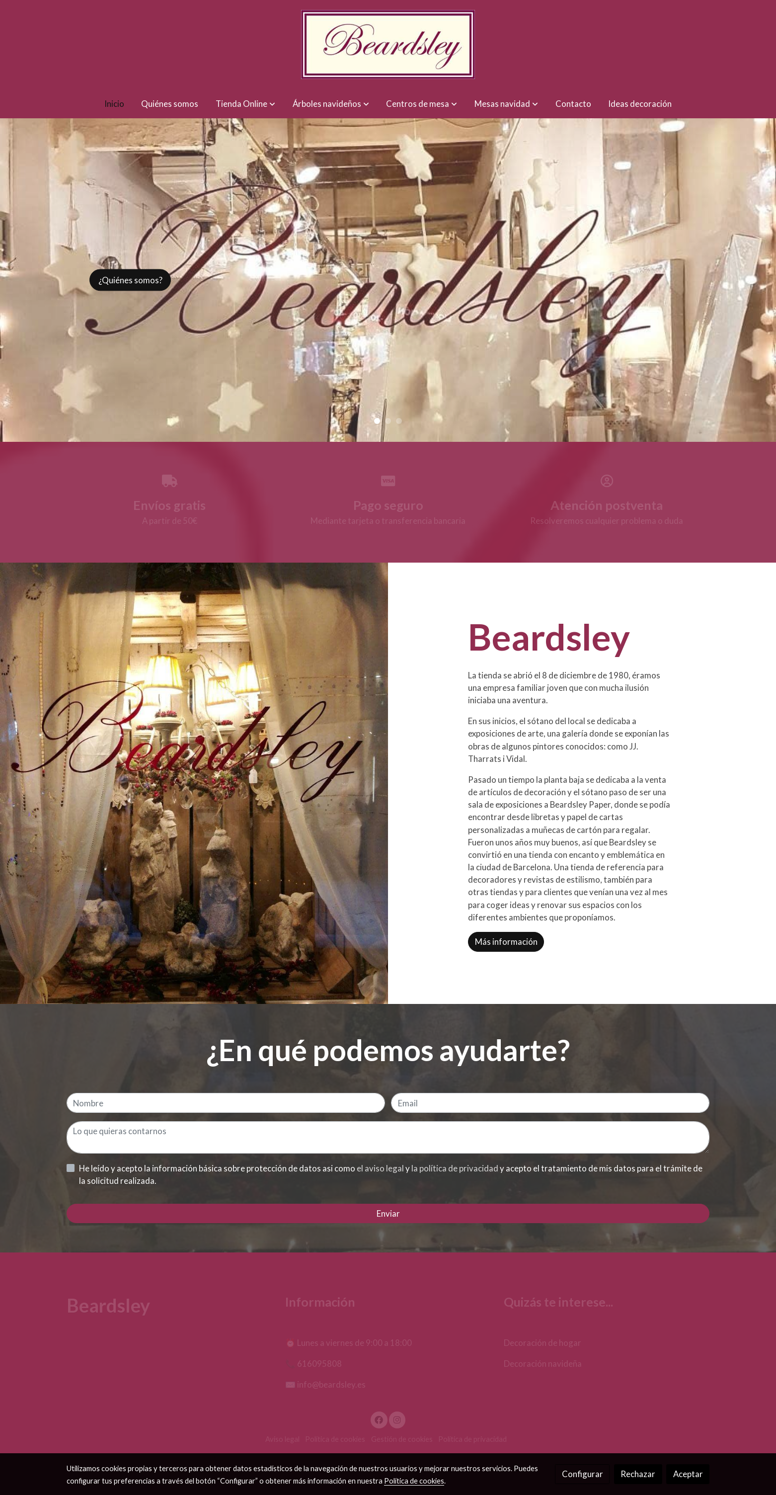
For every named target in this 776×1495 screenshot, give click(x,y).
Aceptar (688, 1474)
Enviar (388, 1213)
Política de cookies (414, 1481)
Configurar (582, 1474)
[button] (245, 103)
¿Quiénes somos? (130, 280)
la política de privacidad (455, 1168)
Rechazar (638, 1474)
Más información (506, 941)
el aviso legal (381, 1168)
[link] (388, 44)
